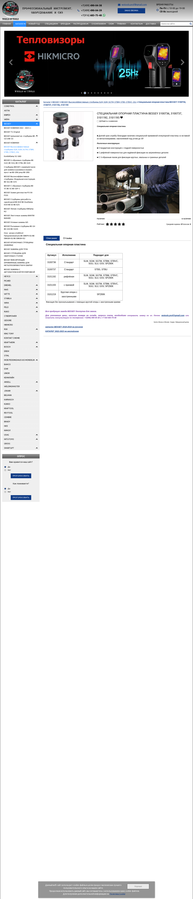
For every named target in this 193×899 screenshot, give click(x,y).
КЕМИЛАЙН (9, 377)
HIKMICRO (8, 325)
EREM (6, 351)
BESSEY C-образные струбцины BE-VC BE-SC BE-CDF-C (19, 187)
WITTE (7, 294)
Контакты (136, 24)
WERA (6, 119)
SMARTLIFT (9, 448)
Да (9, 467)
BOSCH (7, 347)
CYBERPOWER (10, 316)
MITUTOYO (9, 439)
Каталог (20, 24)
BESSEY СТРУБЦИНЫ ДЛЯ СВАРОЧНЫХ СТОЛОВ (15, 254)
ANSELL (7, 382)
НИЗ (6, 426)
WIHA (6, 303)
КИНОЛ (7, 430)
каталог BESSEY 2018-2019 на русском (64, 327)
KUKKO (7, 404)
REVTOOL (8, 413)
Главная (7, 24)
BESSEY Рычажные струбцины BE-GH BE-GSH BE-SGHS (19, 227)
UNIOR (7, 373)
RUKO (6, 311)
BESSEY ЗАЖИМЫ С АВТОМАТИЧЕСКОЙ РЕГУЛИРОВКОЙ (19, 270)
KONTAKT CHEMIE (12, 338)
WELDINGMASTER (12, 386)
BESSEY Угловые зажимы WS (16, 222)
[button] (81, 93)
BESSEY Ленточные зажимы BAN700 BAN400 (19, 217)
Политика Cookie (117, 894)
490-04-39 (91, 10)
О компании (98, 24)
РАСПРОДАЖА (79, 24)
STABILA (7, 298)
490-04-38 (91, 5)
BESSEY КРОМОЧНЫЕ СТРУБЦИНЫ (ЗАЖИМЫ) (18, 243)
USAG (6, 435)
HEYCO (7, 276)
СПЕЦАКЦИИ (50, 24)
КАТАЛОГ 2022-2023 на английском (62, 331)
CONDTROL (9, 106)
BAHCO (7, 364)
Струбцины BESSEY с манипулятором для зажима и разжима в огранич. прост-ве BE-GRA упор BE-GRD (19, 169)
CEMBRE (8, 417)
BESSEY (7, 124)
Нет (9, 470)
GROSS (7, 443)
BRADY (7, 421)
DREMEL (7, 285)
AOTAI (7, 110)
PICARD (7, 281)
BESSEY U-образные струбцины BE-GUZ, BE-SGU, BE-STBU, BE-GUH (19, 161)
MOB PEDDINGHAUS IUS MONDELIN (19, 360)
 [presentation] (11, 62)
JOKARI (7, 391)
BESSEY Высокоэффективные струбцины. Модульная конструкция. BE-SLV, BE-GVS (19, 179)
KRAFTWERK (9, 342)
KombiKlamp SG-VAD (12, 156)
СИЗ (110, 24)
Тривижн (121, 24)
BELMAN (8, 395)
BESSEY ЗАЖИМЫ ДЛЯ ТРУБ (16, 249)
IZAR (6, 369)
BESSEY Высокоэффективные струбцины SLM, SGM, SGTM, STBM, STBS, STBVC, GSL (19, 149)
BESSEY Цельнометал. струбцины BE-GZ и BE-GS (19, 137)
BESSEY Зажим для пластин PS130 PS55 (18, 194)
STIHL (6, 355)
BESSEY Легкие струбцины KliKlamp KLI (19, 210)
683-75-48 (91, 15)
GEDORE (8, 320)
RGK (6, 329)
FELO (6, 307)
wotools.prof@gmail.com (134, 4)
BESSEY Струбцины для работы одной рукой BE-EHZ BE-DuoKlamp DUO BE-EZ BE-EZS (18, 202)
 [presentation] (182, 62)
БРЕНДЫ (64, 24)
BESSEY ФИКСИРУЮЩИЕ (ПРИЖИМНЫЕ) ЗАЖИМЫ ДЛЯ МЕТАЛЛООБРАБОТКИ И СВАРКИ (18, 262)
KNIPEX (7, 115)
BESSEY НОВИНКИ (11, 143)
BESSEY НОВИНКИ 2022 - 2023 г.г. (17, 128)
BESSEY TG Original (12, 132)
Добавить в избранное (121, 117)
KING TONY (9, 333)
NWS (6, 289)
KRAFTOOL (9, 408)
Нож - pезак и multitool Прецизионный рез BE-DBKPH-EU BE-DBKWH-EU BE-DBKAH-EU (19, 235)
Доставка (151, 24)
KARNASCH (9, 399)
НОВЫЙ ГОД (34, 24)
